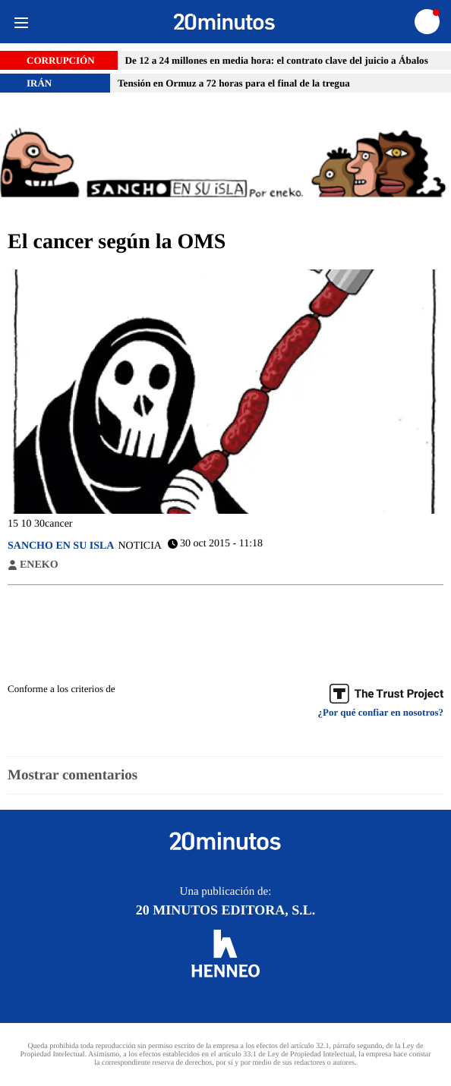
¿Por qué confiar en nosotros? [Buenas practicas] (380, 712)
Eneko (39, 565)
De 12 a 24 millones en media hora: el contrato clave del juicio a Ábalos (276, 60)
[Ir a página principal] (224, 22)
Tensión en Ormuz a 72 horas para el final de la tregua (234, 83)
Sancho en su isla (61, 546)
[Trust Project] (386, 694)
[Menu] (21, 21)
